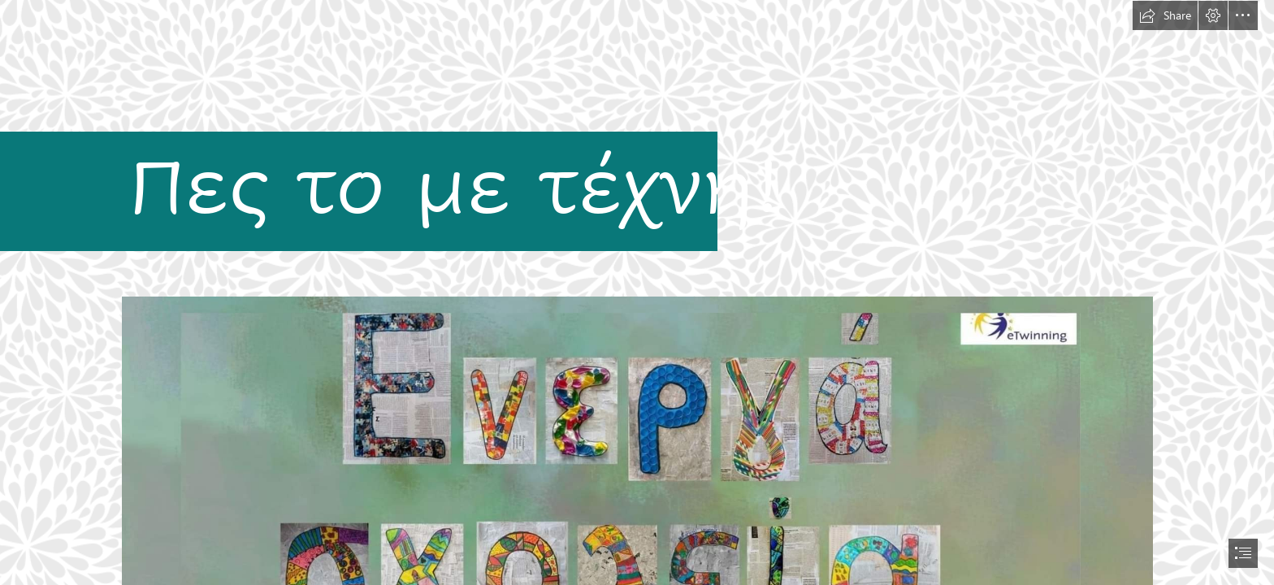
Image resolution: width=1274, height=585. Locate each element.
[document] (637, 292)
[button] (1165, 15)
